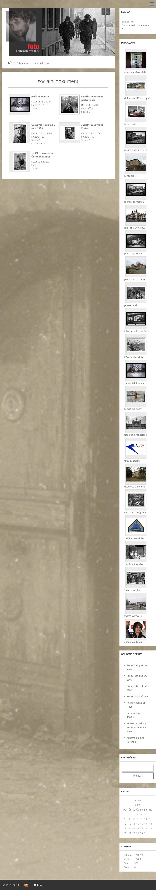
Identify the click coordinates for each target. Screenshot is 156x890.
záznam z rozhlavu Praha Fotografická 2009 (137, 727)
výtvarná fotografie (135, 512)
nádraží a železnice (134, 227)
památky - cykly (133, 253)
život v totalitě (132, 590)
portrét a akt (131, 305)
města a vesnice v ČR (135, 149)
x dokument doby (134, 538)
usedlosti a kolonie (134, 486)
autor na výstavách (135, 72)
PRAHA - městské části (136, 331)
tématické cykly (133, 408)
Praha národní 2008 (137, 696)
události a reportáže (135, 434)
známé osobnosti (133, 642)
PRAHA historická (134, 357)
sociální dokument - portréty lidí (92, 98)
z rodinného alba (133, 564)
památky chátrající (134, 279)
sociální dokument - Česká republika (42, 154)
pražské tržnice (40, 96)
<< (125, 800)
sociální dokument (134, 383)
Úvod (10, 62)
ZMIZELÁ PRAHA (133, 616)
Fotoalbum (22, 63)
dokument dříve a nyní (137, 98)
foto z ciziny (131, 124)
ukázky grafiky (132, 460)
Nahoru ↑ (39, 885)
